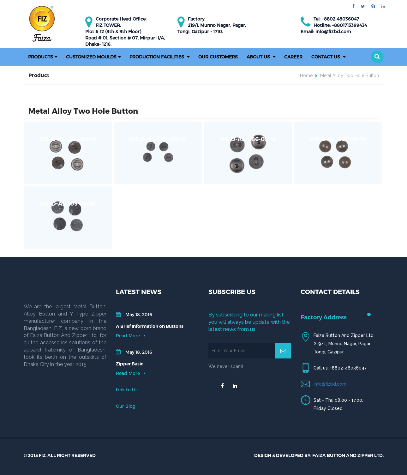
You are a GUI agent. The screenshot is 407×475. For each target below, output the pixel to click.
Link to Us (127, 389)
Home (306, 75)
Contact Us (326, 56)
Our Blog (125, 406)
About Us (259, 56)
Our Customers (218, 56)
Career (293, 56)
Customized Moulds (91, 56)
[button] (377, 57)
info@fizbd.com (330, 384)
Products (40, 56)
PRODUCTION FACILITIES (157, 56)
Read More (130, 335)
